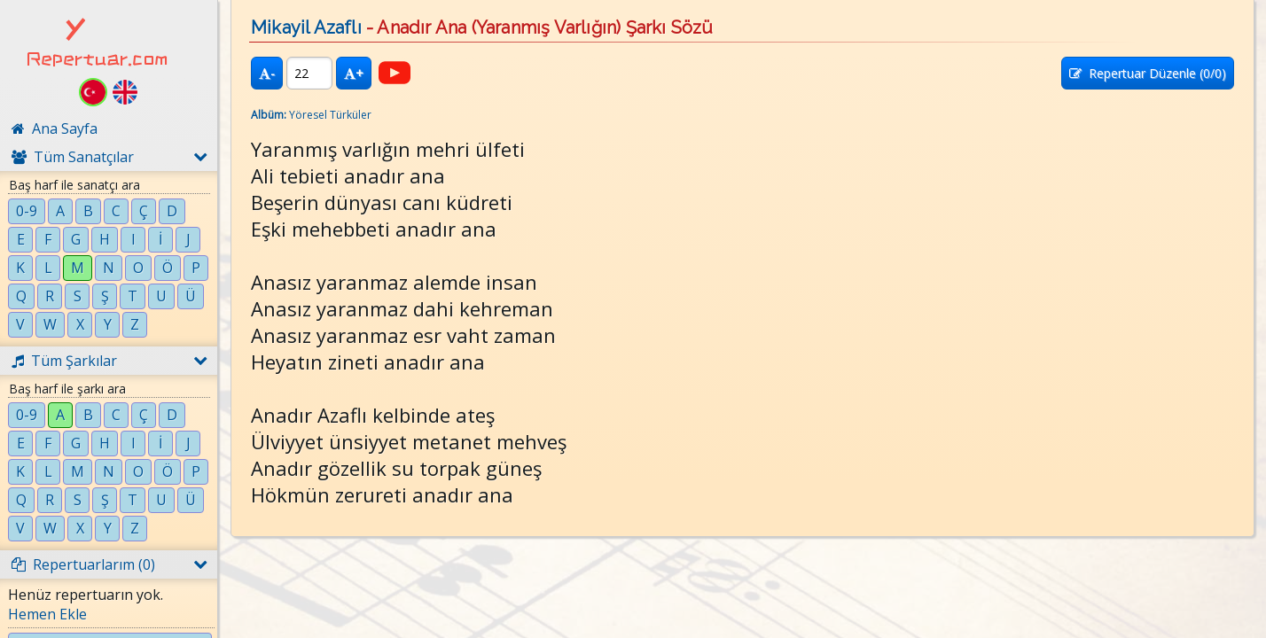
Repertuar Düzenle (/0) (1147, 73)
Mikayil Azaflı (306, 27)
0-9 (26, 211)
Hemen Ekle (47, 614)
